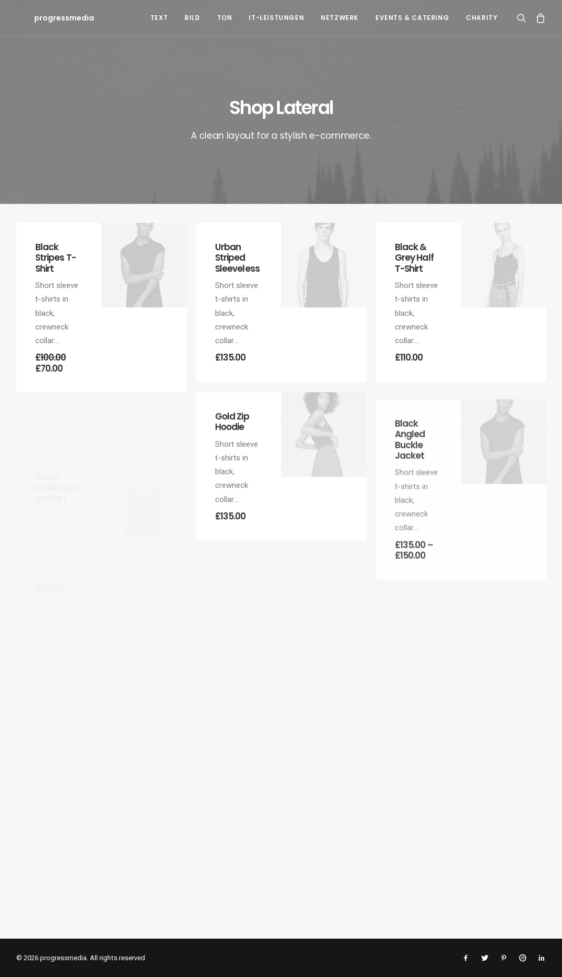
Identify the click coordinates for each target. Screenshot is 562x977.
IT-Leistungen (276, 17)
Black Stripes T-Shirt (55, 258)
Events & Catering (412, 17)
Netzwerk (340, 17)
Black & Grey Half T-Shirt (414, 262)
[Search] (524, 18)
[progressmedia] (46, 18)
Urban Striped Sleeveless (237, 258)
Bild (192, 17)
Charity (481, 17)
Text (159, 17)
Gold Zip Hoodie (232, 462)
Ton (224, 17)
